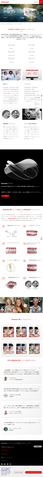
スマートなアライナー (9, 23)
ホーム (2, 23)
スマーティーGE (18, 23)
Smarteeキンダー (38, 104)
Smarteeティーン (38, 108)
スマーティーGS (38, 97)
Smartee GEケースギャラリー (21, 319)
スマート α (38, 101)
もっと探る (5, 195)
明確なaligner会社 (12, 218)
